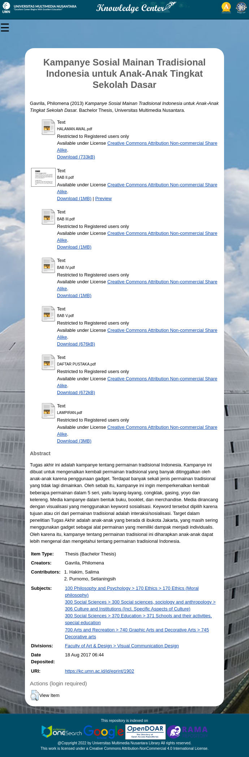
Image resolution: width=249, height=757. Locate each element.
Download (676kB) (76, 344)
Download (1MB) (74, 198)
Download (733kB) (76, 157)
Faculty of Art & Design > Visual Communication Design (122, 645)
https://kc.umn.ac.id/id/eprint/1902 (99, 671)
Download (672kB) (76, 392)
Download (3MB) (74, 441)
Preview (103, 198)
